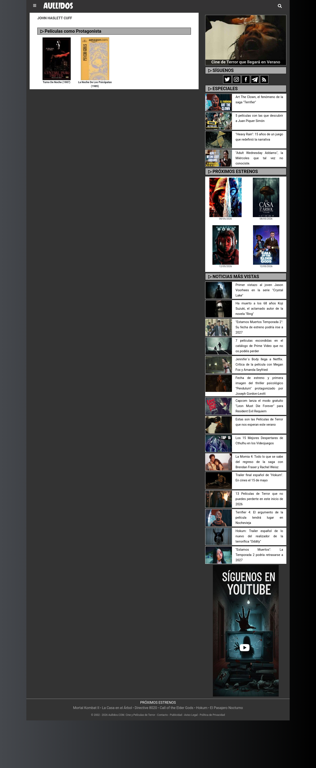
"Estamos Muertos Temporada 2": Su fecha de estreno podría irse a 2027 (259, 327)
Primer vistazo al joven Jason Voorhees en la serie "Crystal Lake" (259, 290)
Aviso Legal (191, 714)
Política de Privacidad (212, 714)
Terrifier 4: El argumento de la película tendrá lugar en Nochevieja (259, 518)
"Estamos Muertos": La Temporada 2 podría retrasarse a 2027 (259, 555)
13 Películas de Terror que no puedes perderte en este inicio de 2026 (259, 499)
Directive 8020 (146, 708)
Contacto (162, 714)
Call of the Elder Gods (176, 708)
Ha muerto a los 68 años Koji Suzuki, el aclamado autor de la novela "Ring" (259, 309)
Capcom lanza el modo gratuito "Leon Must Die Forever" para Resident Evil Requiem (259, 406)
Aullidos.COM (116, 714)
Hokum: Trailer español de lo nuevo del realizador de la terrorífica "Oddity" (259, 536)
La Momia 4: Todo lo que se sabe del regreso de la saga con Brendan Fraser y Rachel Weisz (259, 462)
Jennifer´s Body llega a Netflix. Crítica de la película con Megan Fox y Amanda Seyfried (259, 364)
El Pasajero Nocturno (226, 708)
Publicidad (176, 714)
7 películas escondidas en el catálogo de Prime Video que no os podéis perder (259, 346)
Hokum (201, 708)
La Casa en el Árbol (117, 708)
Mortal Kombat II (86, 708)
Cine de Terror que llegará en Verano (245, 61)
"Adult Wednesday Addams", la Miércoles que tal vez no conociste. (259, 158)
